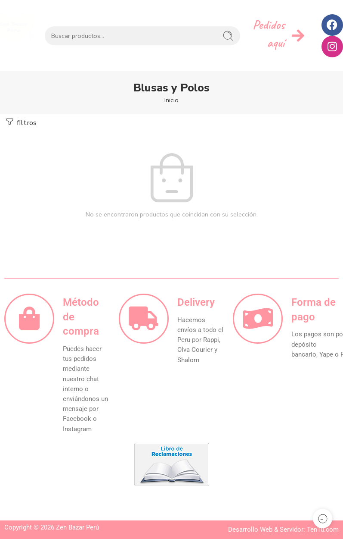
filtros (20, 122)
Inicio (171, 100)
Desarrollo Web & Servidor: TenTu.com (283, 529)
